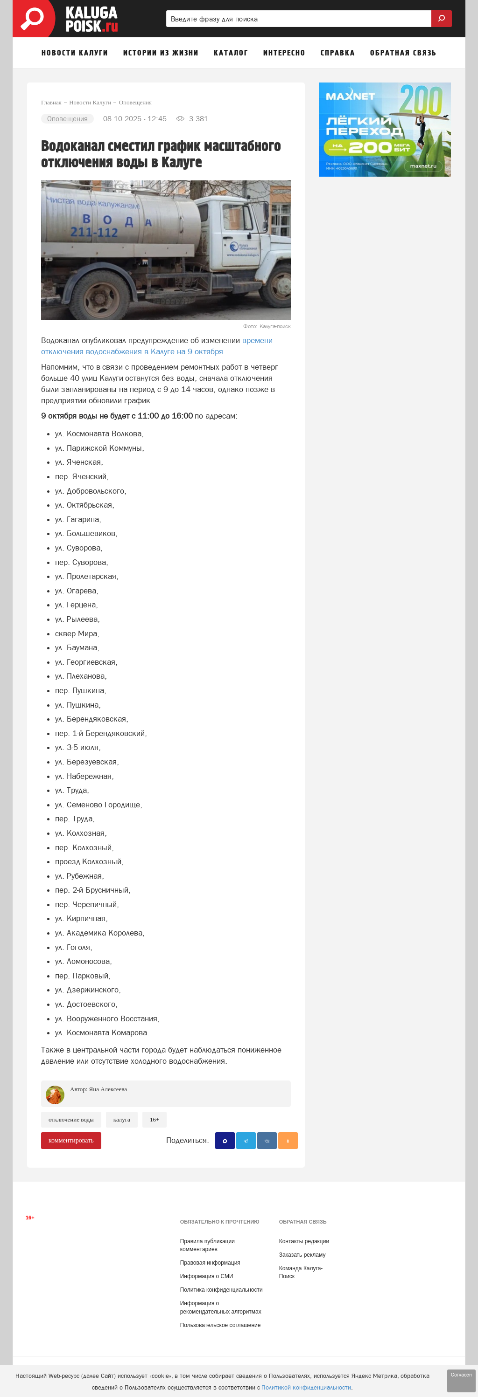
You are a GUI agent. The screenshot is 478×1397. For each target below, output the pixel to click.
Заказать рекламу (302, 1255)
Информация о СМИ (206, 1276)
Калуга (121, 1119)
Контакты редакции (304, 1241)
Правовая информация (210, 1262)
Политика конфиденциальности (221, 1290)
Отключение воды (71, 1119)
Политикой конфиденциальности (306, 1387)
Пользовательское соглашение (220, 1325)
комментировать (71, 1140)
